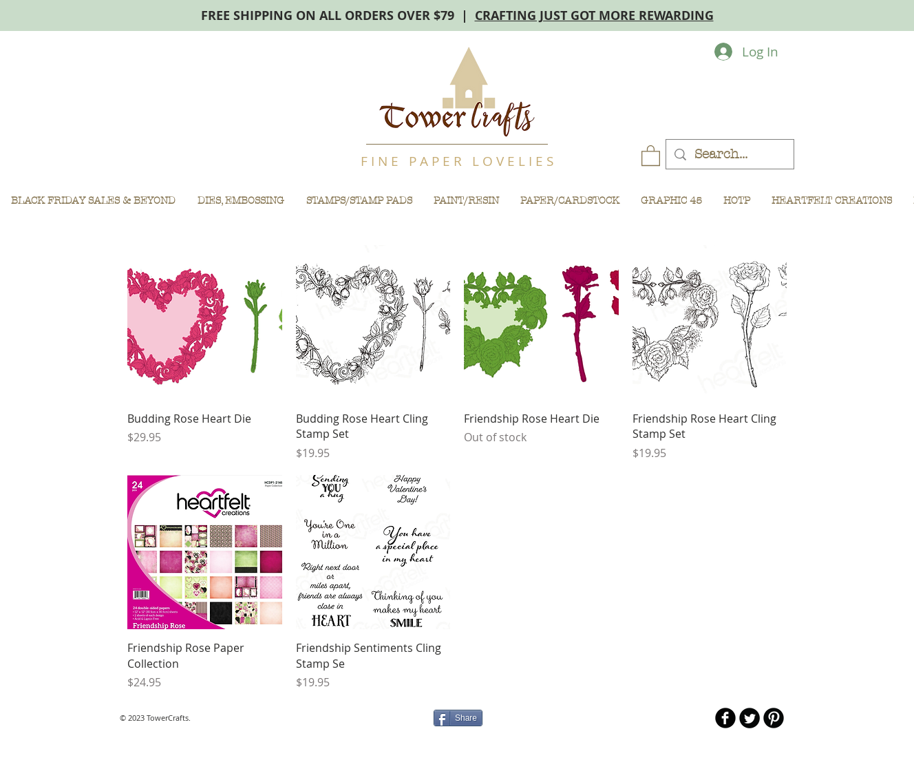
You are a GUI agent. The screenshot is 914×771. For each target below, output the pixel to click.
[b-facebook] (725, 718)
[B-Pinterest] (773, 718)
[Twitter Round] (749, 718)
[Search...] (729, 154)
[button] (650, 155)
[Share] (458, 718)
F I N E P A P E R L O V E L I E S (457, 161)
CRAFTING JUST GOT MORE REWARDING (594, 15)
